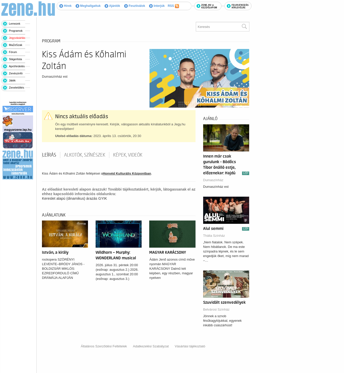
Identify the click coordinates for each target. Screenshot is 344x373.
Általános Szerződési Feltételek (104, 346)
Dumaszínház (213, 180)
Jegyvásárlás (17, 37)
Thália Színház (214, 236)
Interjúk (157, 6)
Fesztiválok (134, 6)
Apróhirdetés (17, 66)
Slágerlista (15, 59)
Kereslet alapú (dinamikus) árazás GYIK (74, 198)
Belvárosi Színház (216, 309)
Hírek (65, 6)
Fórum (13, 52)
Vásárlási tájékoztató (190, 346)
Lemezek (14, 23)
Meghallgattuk (88, 6)
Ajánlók (112, 6)
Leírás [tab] (49, 155)
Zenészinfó (16, 73)
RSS (173, 6)
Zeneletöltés (16, 87)
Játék (12, 80)
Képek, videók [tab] (127, 155)
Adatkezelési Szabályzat (151, 346)
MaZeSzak (15, 44)
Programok (16, 30)
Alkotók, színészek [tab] (84, 155)
